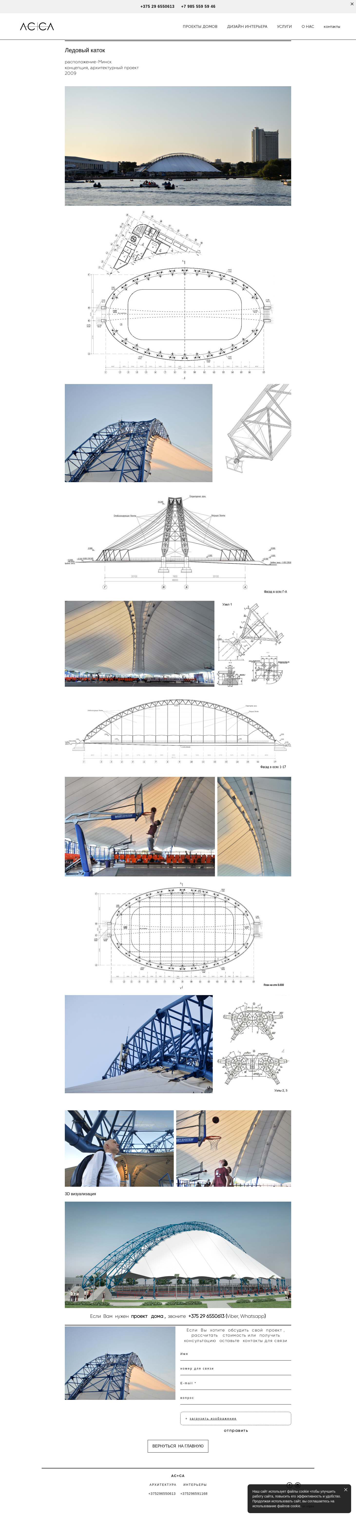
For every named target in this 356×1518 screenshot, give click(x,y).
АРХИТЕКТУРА (163, 1485)
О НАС (308, 27)
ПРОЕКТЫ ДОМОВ (200, 27)
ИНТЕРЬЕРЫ (195, 1485)
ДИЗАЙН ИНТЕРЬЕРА (247, 27)
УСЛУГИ (284, 27)
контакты (332, 27)
